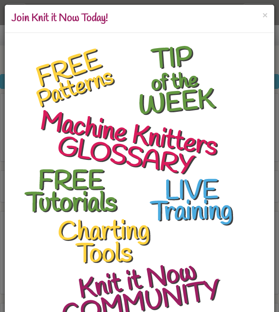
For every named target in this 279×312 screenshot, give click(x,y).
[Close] (265, 15)
